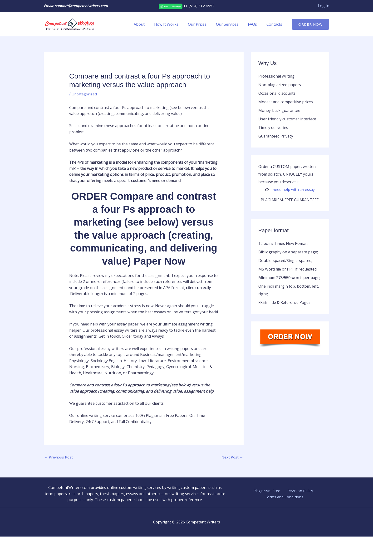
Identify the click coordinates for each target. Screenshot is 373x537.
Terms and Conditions (284, 497)
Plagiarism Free (267, 491)
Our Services (232, 24)
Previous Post (59, 457)
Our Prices (204, 24)
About (149, 24)
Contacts (275, 24)
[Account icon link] (323, 6)
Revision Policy (298, 491)
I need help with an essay (292, 189)
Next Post (232, 457)
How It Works (175, 24)
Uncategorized (85, 94)
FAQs (255, 24)
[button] (310, 24)
